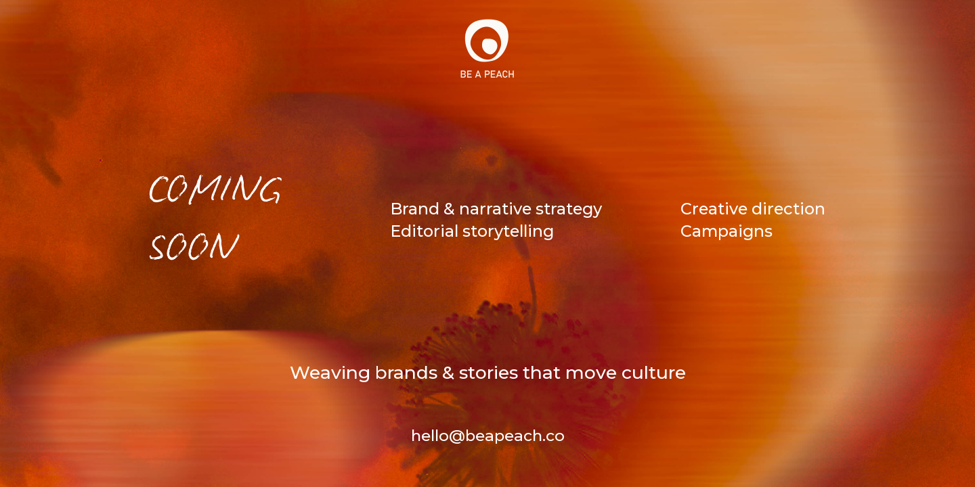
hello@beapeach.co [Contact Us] (488, 435)
